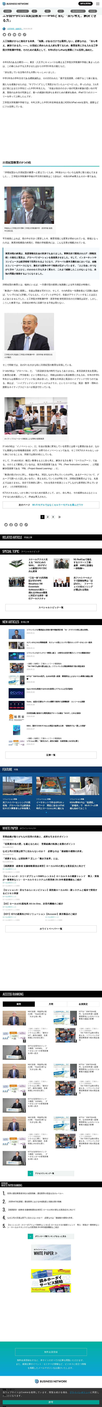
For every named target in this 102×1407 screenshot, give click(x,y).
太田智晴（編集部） (15, 29)
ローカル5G (22, 11)
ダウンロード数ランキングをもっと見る (50, 1243)
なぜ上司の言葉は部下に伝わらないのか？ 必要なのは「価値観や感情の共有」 (40, 1224)
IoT (61, 11)
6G (47, 11)
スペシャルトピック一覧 (51, 607)
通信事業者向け (78, 11)
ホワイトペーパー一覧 (51, 935)
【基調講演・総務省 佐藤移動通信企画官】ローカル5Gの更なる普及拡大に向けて (41, 1216)
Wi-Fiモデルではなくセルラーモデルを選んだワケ (57, 505)
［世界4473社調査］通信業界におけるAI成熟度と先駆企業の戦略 (34, 1208)
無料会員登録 (85, 4)
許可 (51, 1402)
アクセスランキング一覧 (44, 1180)
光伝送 (92, 11)
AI (34, 11)
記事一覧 (51, 762)
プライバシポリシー (80, 1392)
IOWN (7, 11)
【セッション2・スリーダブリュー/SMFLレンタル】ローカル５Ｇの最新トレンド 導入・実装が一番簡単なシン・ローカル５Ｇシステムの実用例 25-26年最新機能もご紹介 (53, 1232)
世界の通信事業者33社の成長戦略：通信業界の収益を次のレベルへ (35, 1200)
